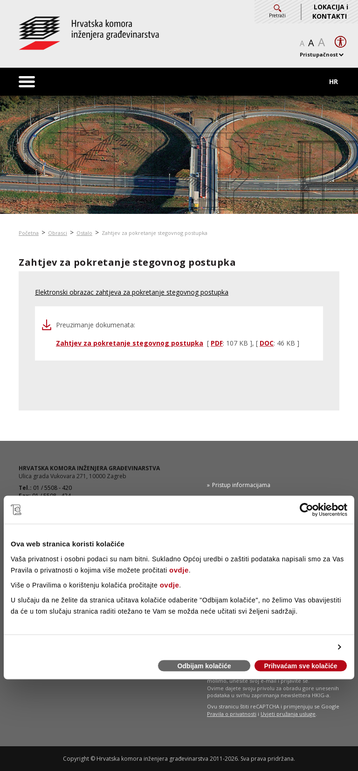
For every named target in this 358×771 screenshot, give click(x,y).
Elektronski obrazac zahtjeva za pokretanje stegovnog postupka (131, 292)
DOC (267, 343)
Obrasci (57, 232)
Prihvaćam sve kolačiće (300, 666)
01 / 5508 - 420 (52, 488)
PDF (217, 343)
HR (333, 81)
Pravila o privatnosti (231, 713)
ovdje (179, 569)
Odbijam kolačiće (204, 666)
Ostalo (84, 232)
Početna (29, 232)
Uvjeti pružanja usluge (288, 713)
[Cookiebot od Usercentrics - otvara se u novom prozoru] (306, 510)
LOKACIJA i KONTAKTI (330, 11)
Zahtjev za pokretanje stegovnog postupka (154, 232)
